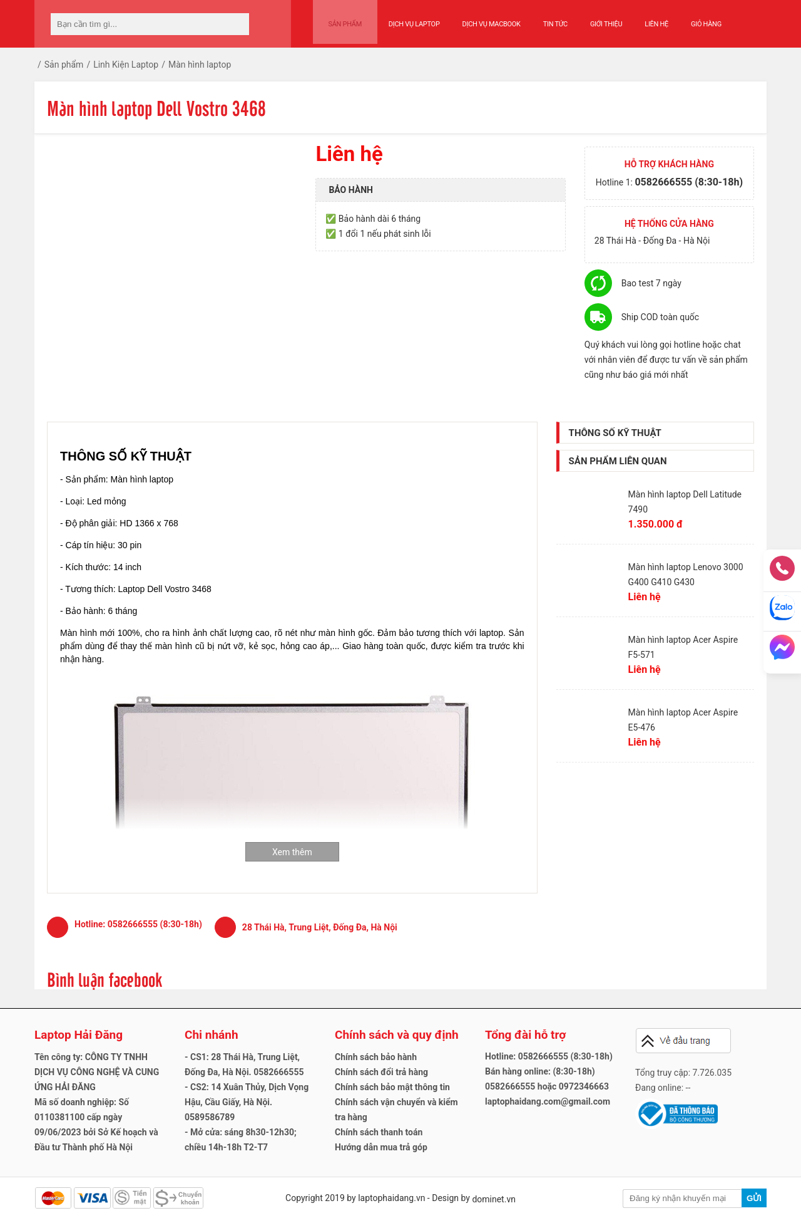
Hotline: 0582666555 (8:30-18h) (549, 1056)
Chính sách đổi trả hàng (381, 1072)
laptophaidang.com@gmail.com (547, 1101)
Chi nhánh (211, 1035)
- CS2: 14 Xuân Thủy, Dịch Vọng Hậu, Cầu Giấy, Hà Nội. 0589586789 (247, 1102)
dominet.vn (494, 1199)
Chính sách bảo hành (376, 1057)
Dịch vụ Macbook (483, 20)
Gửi (754, 1198)
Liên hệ (648, 20)
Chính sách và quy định (397, 1035)
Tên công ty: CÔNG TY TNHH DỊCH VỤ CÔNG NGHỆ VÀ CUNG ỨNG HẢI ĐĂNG (96, 1072)
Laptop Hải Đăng (78, 1035)
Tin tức (546, 20)
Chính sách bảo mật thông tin (392, 1087)
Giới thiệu (597, 20)
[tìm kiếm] (236, 24)
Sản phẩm (341, 20)
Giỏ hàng (697, 20)
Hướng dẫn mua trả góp (381, 1147)
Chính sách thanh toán (378, 1132)
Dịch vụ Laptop (405, 20)
